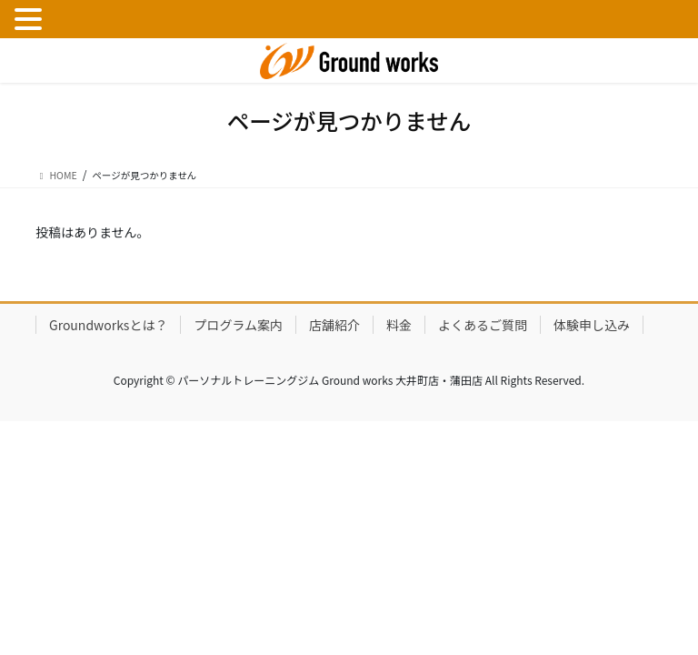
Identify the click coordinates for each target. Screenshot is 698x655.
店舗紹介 (334, 325)
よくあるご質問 (482, 325)
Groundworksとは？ (108, 325)
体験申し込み (591, 325)
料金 (399, 325)
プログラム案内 (238, 325)
